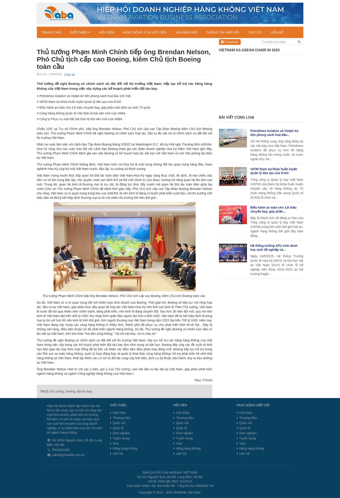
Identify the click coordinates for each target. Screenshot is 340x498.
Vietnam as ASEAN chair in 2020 (249, 50)
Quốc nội (118, 423)
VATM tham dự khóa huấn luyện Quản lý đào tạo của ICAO (79, 102)
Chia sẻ (69, 74)
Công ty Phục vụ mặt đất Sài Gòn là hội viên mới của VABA (79, 119)
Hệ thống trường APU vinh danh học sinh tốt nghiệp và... (273, 247)
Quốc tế (118, 428)
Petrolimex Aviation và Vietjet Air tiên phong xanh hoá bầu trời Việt (84, 96)
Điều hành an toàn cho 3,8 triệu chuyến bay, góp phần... (273, 209)
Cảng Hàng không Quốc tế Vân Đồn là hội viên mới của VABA (81, 113)
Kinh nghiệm (121, 433)
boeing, (71, 391)
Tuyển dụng (120, 438)
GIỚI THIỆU (80, 32)
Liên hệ (117, 453)
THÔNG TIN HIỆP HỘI (222, 32)
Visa (115, 443)
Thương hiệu (121, 418)
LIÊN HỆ (277, 32)
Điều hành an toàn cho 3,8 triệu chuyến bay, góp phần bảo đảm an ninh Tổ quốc (94, 107)
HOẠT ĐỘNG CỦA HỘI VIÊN (144, 32)
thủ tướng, (57, 391)
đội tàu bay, (85, 391)
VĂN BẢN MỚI (186, 32)
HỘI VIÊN (106, 32)
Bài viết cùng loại (236, 117)
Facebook (230, 42)
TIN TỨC (255, 32)
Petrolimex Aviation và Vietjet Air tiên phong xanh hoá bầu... (274, 133)
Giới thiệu (119, 412)
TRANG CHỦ (51, 32)
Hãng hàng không (124, 448)
